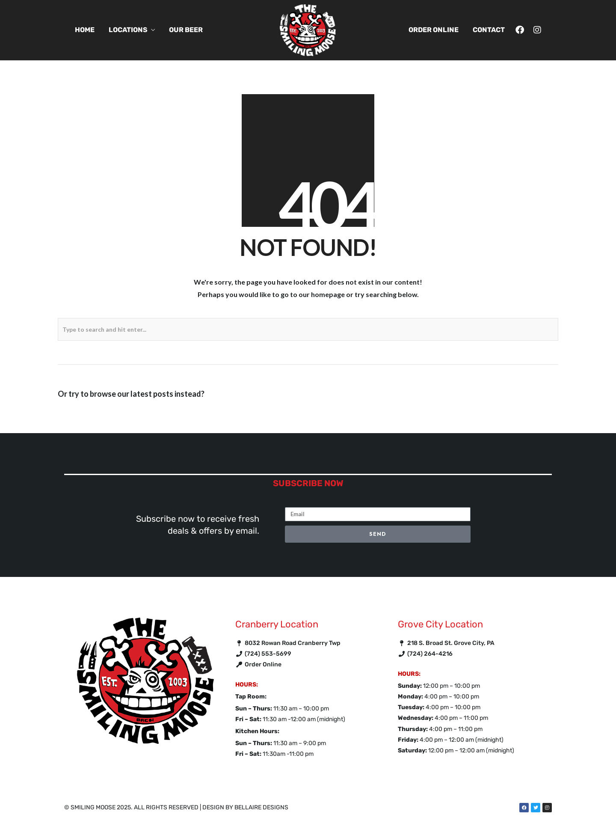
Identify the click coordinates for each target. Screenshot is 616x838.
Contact (489, 30)
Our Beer (186, 30)
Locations (128, 30)
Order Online (434, 30)
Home (85, 30)
